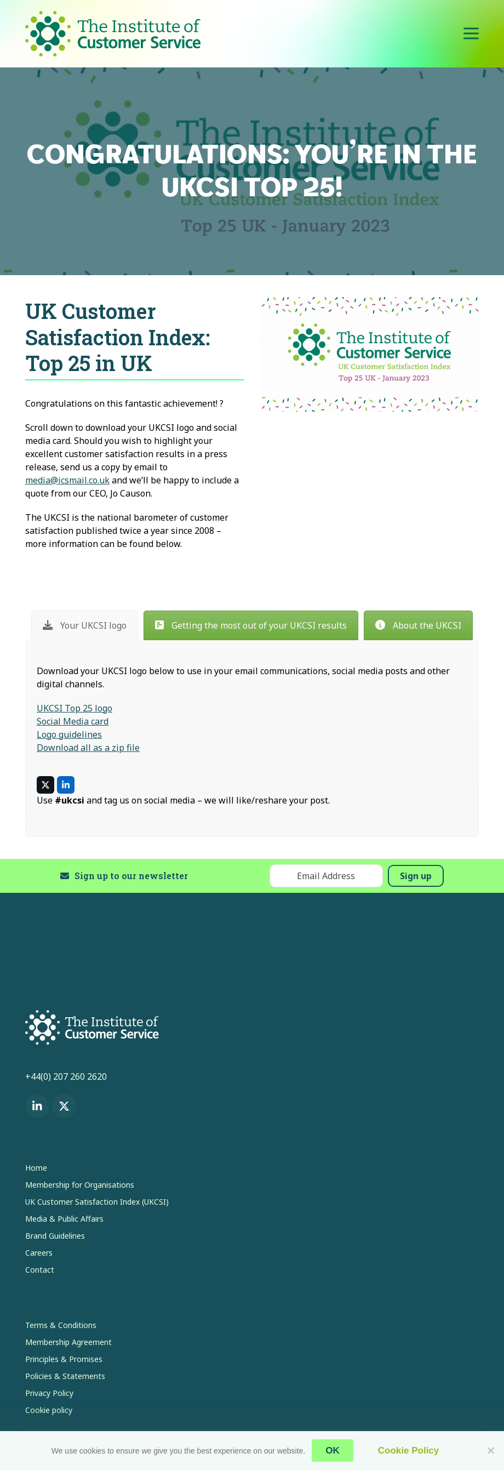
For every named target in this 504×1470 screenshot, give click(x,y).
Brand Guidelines (55, 1235)
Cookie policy (48, 1410)
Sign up (416, 876)
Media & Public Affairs (64, 1218)
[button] (471, 33)
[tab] (84, 625)
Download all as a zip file (88, 748)
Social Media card (72, 721)
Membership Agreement (68, 1342)
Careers (39, 1252)
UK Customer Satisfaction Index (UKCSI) (97, 1201)
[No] (490, 1450)
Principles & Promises (63, 1359)
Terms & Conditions (60, 1325)
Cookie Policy (408, 1450)
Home (36, 1168)
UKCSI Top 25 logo (74, 708)
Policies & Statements (65, 1376)
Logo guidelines (69, 734)
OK (332, 1450)
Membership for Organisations (79, 1185)
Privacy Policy (49, 1393)
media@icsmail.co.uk (67, 480)
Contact (39, 1269)
